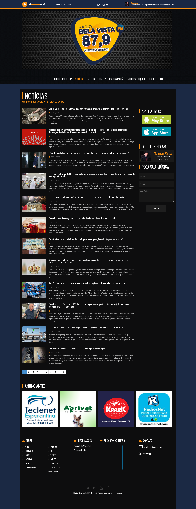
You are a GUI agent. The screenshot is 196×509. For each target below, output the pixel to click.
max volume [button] (44, 4)
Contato (161, 79)
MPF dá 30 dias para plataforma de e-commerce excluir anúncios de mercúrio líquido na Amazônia (89, 109)
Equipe (141, 79)
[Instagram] (88, 488)
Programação (116, 79)
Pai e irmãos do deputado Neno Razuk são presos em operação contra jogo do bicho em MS (86, 239)
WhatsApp (147, 454)
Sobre (151, 79)
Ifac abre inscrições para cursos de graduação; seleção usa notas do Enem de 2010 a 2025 (86, 327)
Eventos (131, 79)
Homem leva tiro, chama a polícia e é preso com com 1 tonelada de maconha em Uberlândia (86, 197)
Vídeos (53, 455)
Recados (102, 79)
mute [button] (30, 4)
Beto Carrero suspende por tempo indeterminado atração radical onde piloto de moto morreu (87, 283)
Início (57, 79)
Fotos (53, 450)
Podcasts (67, 79)
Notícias (79, 79)
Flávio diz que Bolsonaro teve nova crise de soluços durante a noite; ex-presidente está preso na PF (89, 153)
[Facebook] (108, 488)
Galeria (91, 79)
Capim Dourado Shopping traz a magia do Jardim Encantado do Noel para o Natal (82, 218)
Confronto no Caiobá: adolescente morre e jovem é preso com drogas (77, 348)
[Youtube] (101, 488)
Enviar (156, 208)
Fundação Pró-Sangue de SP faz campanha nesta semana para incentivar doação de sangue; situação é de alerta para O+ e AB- (92, 175)
